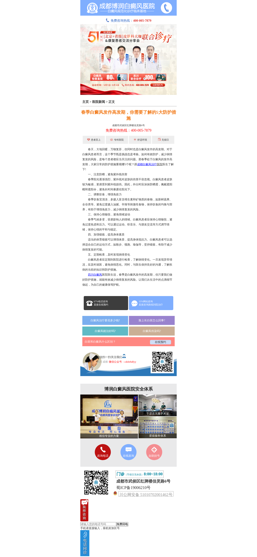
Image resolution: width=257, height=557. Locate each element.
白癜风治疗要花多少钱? (105, 320)
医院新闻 (98, 101)
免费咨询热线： (128, 20)
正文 (111, 101)
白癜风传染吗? (152, 331)
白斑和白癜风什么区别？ (100, 341)
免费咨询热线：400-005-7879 (128, 130)
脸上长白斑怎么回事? (152, 320)
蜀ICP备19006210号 (133, 487)
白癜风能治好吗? (105, 331)
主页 (85, 101)
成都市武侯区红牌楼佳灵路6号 (128, 125)
